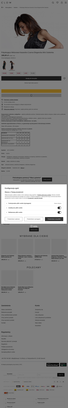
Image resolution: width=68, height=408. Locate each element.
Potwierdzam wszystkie (54, 219)
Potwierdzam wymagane (33, 219)
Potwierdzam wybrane (14, 219)
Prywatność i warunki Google (35, 198)
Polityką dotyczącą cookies (44, 194)
